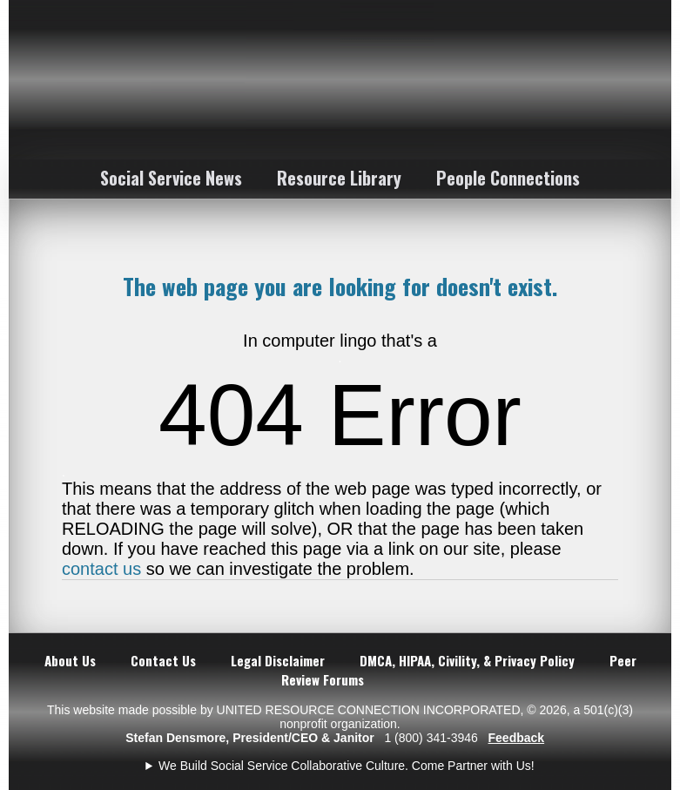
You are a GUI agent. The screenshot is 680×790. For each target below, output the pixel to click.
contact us (101, 568)
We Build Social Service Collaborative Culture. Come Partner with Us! (346, 766)
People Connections (508, 178)
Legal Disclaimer (278, 660)
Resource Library (339, 178)
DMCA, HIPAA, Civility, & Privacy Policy (467, 660)
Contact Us (163, 660)
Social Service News (171, 178)
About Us (70, 660)
